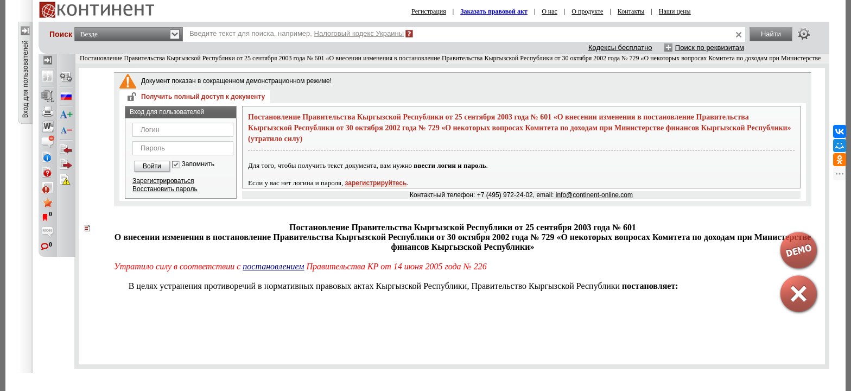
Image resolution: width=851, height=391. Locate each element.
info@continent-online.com (594, 195)
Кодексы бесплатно (620, 47)
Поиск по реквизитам (709, 47)
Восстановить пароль (165, 189)
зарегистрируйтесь (376, 183)
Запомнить (198, 164)
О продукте (587, 11)
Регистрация (428, 11)
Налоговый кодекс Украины (359, 33)
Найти (771, 34)
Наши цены (675, 11)
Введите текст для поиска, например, (296, 33)
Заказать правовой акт (494, 11)
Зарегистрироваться (163, 181)
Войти (152, 166)
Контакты (631, 11)
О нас (549, 11)
